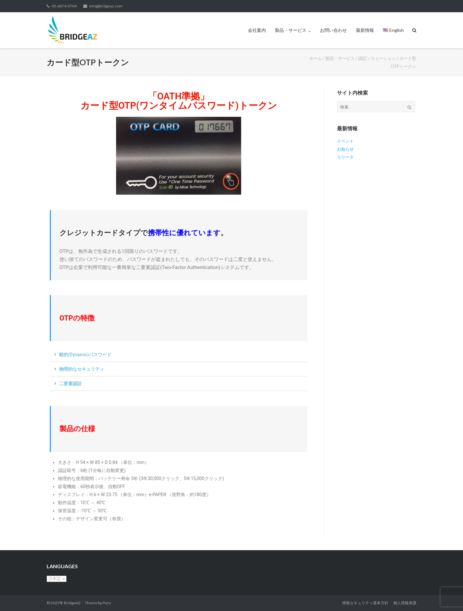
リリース (345, 157)
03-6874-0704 (64, 6)
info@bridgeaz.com (106, 6)
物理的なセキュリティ (81, 369)
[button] (178, 354)
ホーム (315, 58)
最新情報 (365, 30)
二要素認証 (70, 383)
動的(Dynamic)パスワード (85, 354)
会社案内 (257, 30)
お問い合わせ (333, 30)
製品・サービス (290, 30)
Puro (107, 602)
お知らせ (345, 149)
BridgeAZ (72, 602)
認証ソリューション (377, 58)
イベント (345, 140)
